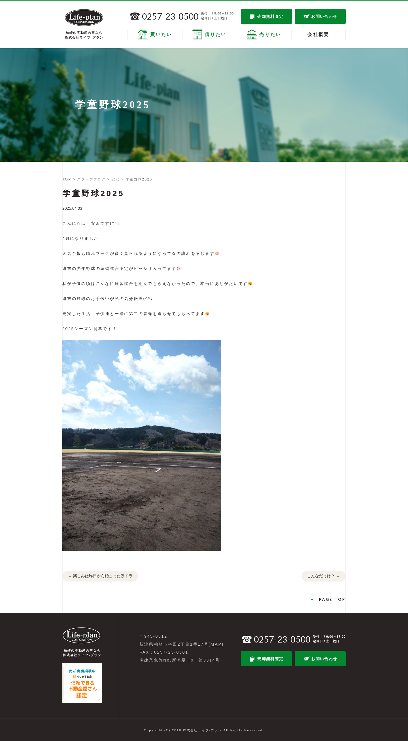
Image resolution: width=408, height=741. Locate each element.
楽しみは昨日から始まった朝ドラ (100, 576)
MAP (216, 644)
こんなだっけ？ (323, 576)
